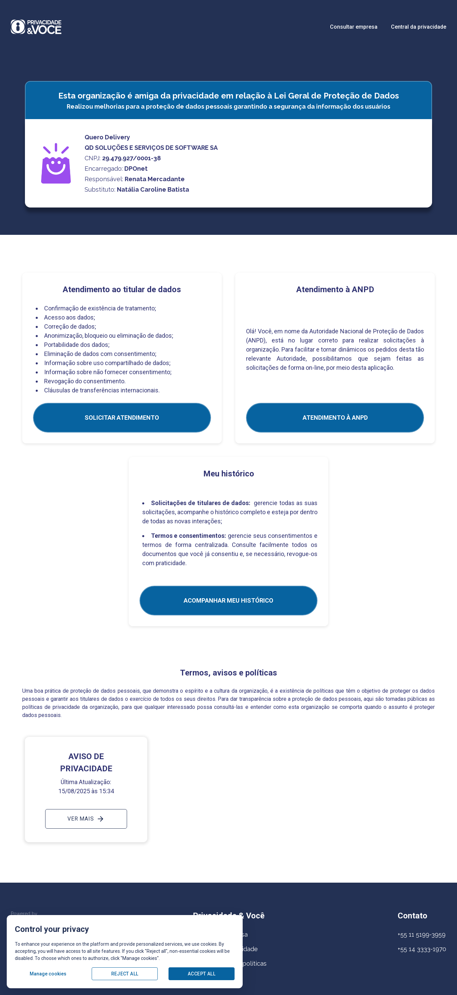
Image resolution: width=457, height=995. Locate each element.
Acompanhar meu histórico (228, 600)
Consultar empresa (353, 27)
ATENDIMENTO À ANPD (335, 417)
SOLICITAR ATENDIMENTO (122, 417)
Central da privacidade (418, 27)
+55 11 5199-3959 (422, 934)
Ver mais (85, 819)
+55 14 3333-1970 (422, 948)
